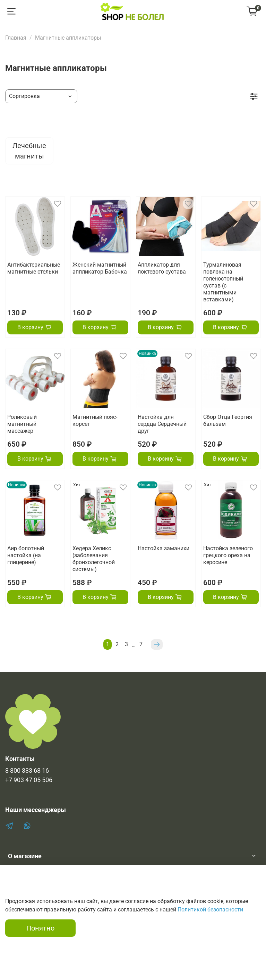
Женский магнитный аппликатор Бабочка (99, 268)
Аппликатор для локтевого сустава (162, 268)
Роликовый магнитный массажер (22, 424)
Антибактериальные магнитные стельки (33, 268)
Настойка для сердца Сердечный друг (162, 424)
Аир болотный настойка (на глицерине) (25, 555)
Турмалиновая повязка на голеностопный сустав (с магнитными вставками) (223, 282)
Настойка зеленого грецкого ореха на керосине (228, 555)
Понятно (40, 928)
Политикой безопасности (210, 909)
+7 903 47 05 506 (28, 780)
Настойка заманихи (163, 548)
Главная (15, 37)
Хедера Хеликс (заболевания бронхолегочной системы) (93, 559)
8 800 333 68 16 (27, 770)
